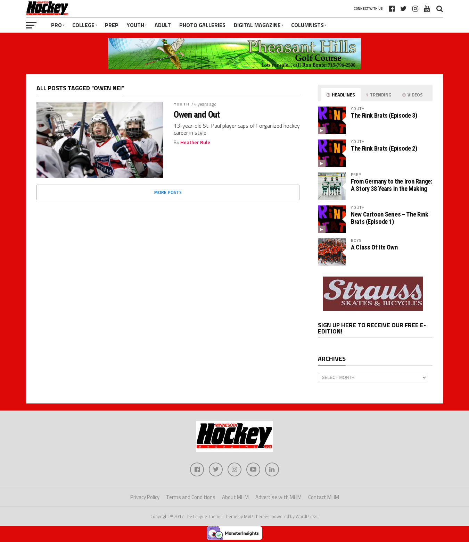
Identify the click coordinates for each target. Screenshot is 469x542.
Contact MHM (323, 497)
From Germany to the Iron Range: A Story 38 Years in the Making (391, 185)
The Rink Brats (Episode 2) (384, 148)
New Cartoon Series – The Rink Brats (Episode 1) (389, 218)
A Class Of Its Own (374, 247)
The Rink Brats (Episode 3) (384, 115)
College (83, 25)
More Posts (168, 192)
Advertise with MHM (278, 497)
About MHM (235, 497)
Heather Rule (195, 142)
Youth (135, 25)
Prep (111, 25)
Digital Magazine (257, 25)
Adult (163, 25)
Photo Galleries (202, 25)
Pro (56, 25)
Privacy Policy (144, 497)
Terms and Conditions (190, 497)
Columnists (307, 25)
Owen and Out (197, 114)
